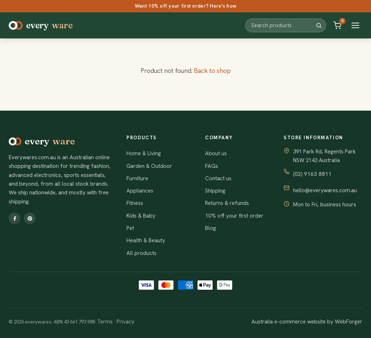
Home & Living (143, 153)
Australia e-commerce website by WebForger (306, 321)
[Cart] (337, 25)
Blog (210, 228)
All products (141, 253)
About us (216, 153)
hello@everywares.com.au (325, 190)
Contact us (218, 178)
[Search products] (283, 25)
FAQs (211, 166)
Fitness (134, 203)
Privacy (125, 321)
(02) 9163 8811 (312, 174)
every (40, 25)
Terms (105, 321)
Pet (130, 228)
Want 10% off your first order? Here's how (185, 6)
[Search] (319, 25)
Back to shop (212, 71)
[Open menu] (355, 25)
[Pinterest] (30, 218)
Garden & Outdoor (149, 166)
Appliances (139, 190)
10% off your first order (234, 215)
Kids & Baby (140, 215)
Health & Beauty (145, 240)
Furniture (137, 178)
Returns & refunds (227, 203)
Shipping (215, 190)
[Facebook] (14, 218)
